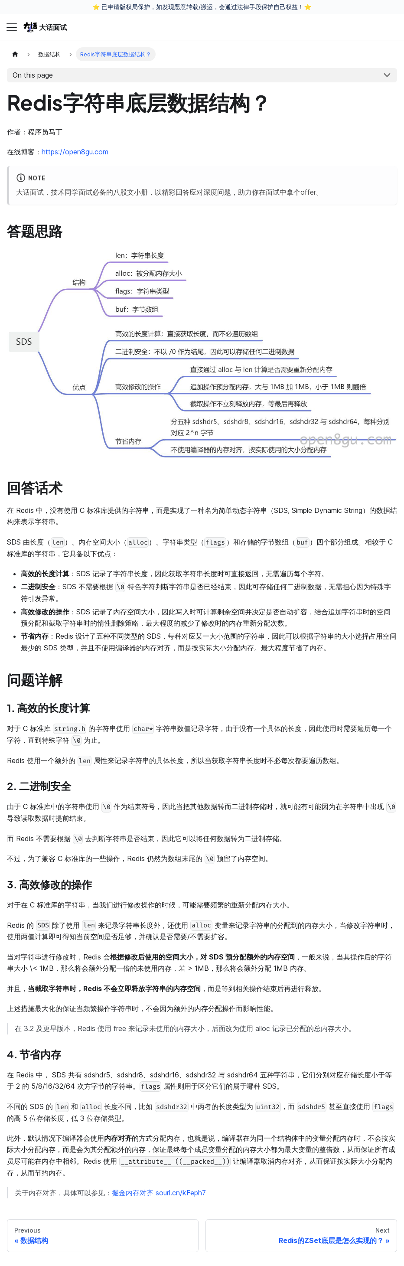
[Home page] (15, 54)
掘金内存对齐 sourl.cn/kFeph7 (159, 1192)
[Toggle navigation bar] (11, 27)
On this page (33, 75)
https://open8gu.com (75, 151)
